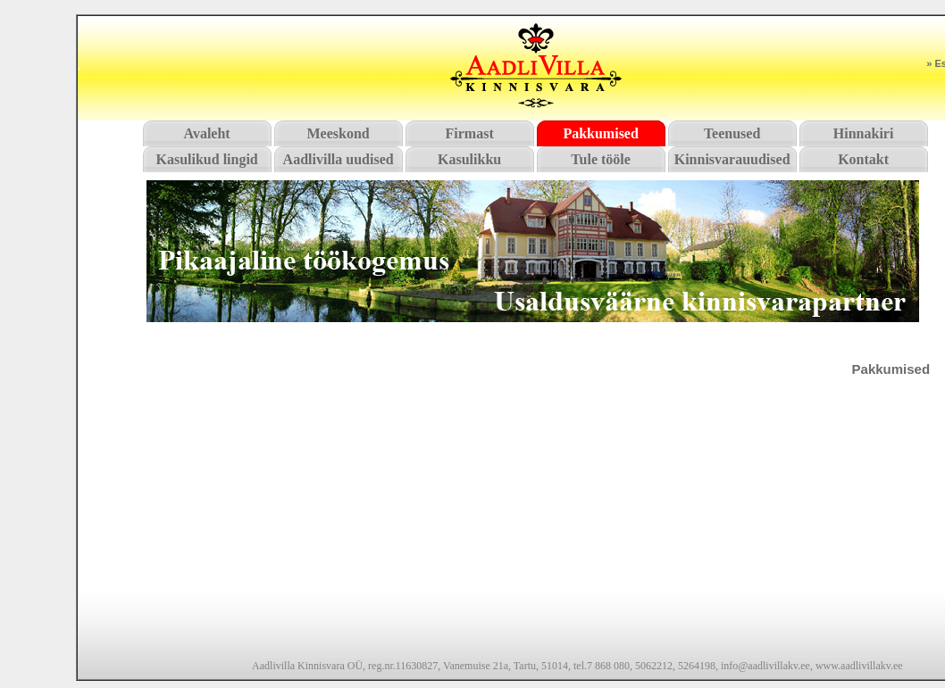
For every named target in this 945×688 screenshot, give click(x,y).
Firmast (470, 133)
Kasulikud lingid (206, 159)
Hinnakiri (863, 133)
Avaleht (207, 133)
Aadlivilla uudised (338, 159)
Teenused (732, 133)
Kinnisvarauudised (732, 159)
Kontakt (863, 159)
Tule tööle (601, 159)
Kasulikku (469, 159)
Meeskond (338, 133)
